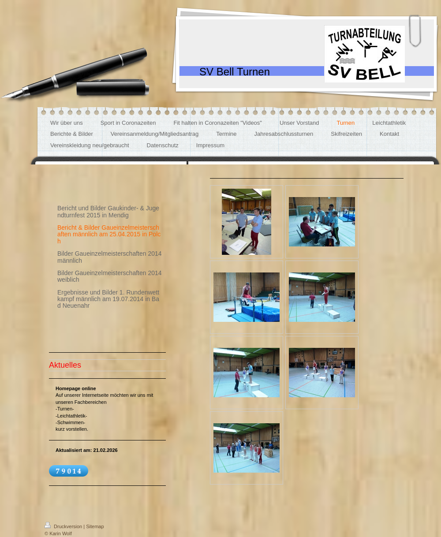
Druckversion (64, 526)
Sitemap (95, 526)
